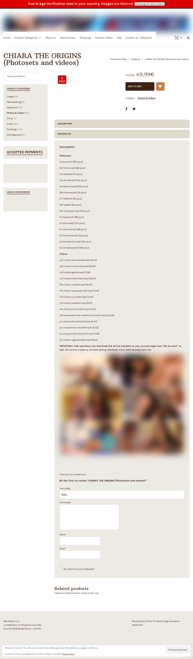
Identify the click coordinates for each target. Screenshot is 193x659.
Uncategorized (14, 135)
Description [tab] (65, 123)
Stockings (12, 129)
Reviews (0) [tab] (64, 134)
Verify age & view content (150, 4)
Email (63, 548)
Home (6, 37)
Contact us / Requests (139, 37)
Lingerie (10, 96)
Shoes (10, 118)
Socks (10, 124)
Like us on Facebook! (18, 192)
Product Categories (26, 37)
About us (50, 37)
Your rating (65, 488)
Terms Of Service (154, 621)
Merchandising (14, 102)
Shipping (85, 37)
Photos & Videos (146, 98)
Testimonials (67, 37)
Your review (65, 502)
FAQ (119, 37)
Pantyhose (12, 107)
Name (63, 534)
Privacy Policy (138, 621)
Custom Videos (104, 37)
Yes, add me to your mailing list (77, 569)
